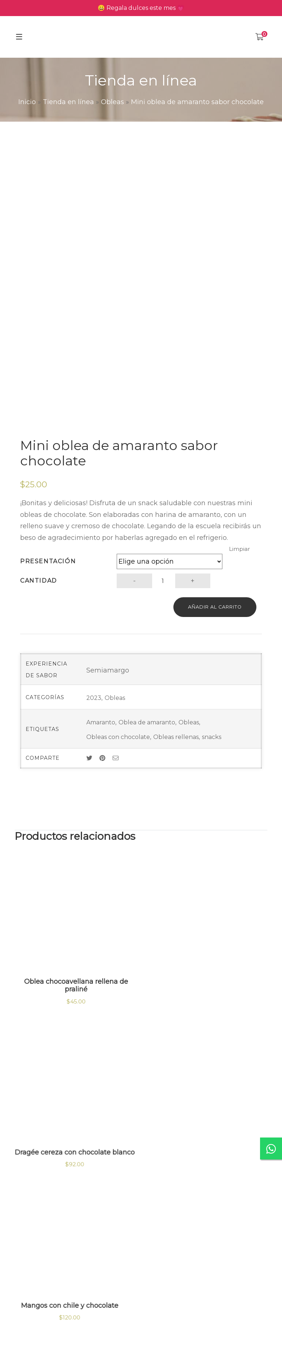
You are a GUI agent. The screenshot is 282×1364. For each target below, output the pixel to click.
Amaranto (100, 722)
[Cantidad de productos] (162, 581)
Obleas (112, 102)
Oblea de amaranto (147, 722)
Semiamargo (107, 670)
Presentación (48, 561)
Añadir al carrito (215, 607)
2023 (93, 697)
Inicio (27, 102)
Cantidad (38, 581)
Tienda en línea (68, 102)
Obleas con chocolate (118, 737)
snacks (211, 737)
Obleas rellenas (176, 737)
